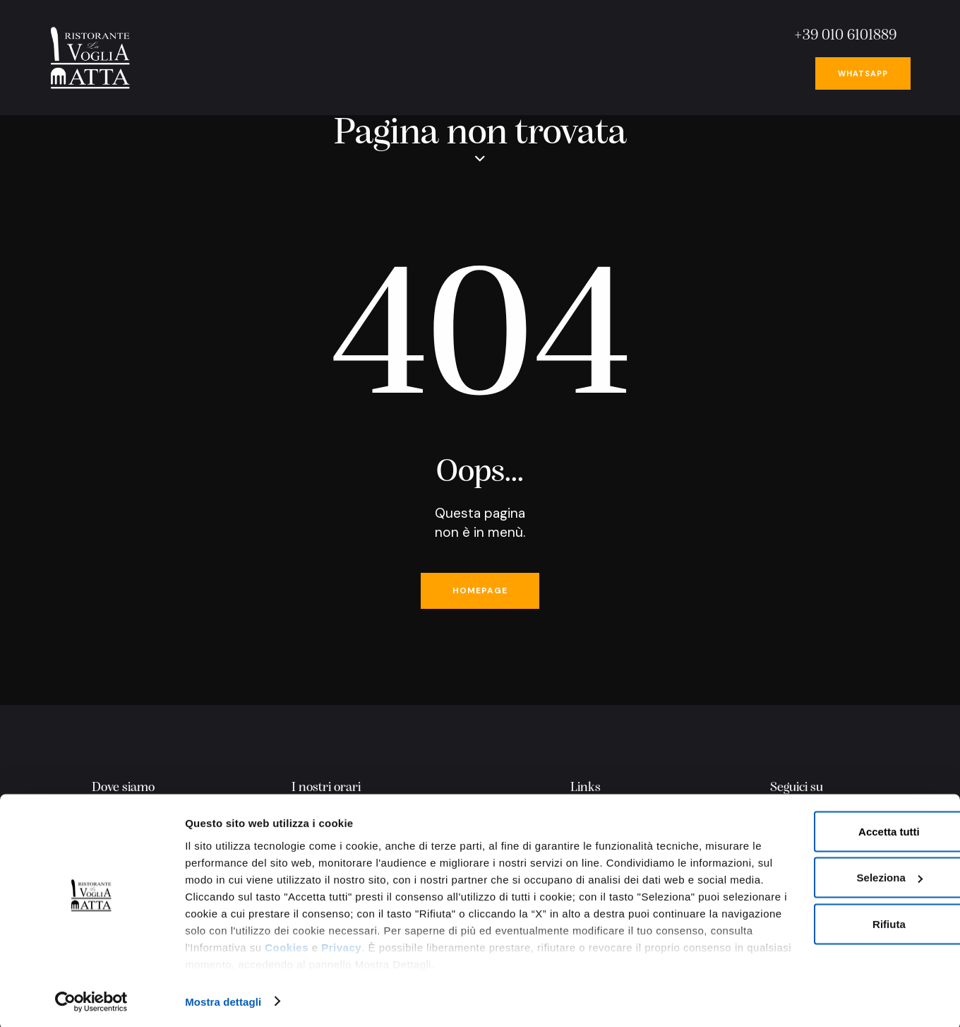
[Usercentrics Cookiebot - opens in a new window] (91, 999)
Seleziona (805, 875)
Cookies (387, 962)
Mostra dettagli (223, 999)
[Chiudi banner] (938, 814)
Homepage (480, 592)
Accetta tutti (804, 829)
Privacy (441, 962)
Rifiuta (804, 921)
